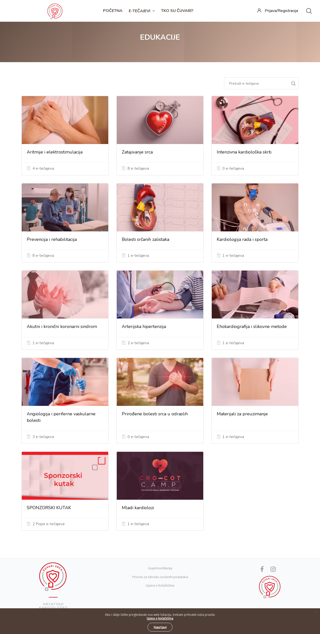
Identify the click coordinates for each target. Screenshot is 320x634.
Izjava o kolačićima (160, 585)
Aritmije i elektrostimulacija (54, 152)
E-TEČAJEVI (142, 11)
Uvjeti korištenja (160, 568)
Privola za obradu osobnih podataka (160, 577)
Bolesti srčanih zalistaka (145, 239)
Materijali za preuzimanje (242, 414)
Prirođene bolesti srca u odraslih (155, 414)
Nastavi (160, 627)
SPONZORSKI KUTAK (49, 508)
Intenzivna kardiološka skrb (244, 152)
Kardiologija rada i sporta (242, 239)
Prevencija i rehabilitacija (52, 239)
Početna (112, 10)
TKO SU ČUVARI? (177, 10)
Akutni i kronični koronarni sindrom (62, 326)
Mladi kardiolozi (138, 508)
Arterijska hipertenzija (144, 326)
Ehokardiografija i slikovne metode (252, 326)
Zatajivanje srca (137, 152)
